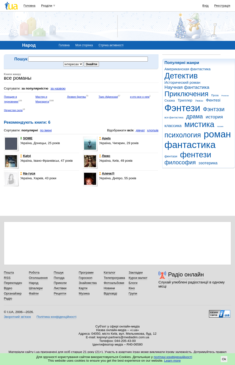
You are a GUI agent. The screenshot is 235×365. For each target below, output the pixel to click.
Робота (34, 272)
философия (180, 162)
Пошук (59, 272)
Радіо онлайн (186, 274)
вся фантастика (173, 117)
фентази (170, 156)
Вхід (205, 5)
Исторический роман (182, 82)
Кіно (132, 288)
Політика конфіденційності (56, 317)
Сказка (169, 100)
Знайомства (88, 283)
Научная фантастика (186, 87)
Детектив (181, 75)
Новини (109, 288)
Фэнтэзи (213, 109)
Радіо (8, 298)
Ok (224, 359)
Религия (225, 96)
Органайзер (12, 293)
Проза (214, 95)
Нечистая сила (13, 110)
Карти (83, 288)
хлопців (152, 130)
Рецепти (60, 293)
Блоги (133, 283)
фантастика (189, 145)
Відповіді (110, 293)
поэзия (220, 126)
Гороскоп (85, 278)
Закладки (136, 272)
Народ (34, 283)
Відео (8, 288)
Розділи (46, 5)
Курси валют (138, 278)
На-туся (27, 173)
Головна (29, 5)
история (214, 116)
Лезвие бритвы (76, 96)
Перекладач (13, 283)
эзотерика (208, 163)
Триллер (185, 100)
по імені (46, 130)
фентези (195, 154)
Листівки (60, 288)
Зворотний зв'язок (17, 317)
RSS (7, 278)
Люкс (104, 156)
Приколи (60, 283)
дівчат (140, 130)
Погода (59, 278)
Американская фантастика (187, 69)
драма (194, 116)
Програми (86, 272)
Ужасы (199, 100)
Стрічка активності (110, 45)
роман (217, 134)
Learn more (172, 360)
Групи (133, 293)
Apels (105, 138)
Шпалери (36, 288)
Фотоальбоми (114, 283)
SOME (26, 138)
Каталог (110, 272)
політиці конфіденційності (173, 357)
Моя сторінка (84, 45)
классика (173, 125)
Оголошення (38, 278)
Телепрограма (114, 278)
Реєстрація (222, 5)
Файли (34, 293)
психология (182, 135)
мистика (199, 124)
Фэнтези (182, 108)
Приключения (186, 94)
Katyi (25, 156)
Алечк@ (107, 173)
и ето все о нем (139, 96)
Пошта (9, 272)
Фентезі (213, 100)
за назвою (57, 88)
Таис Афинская (108, 96)
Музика (84, 293)
